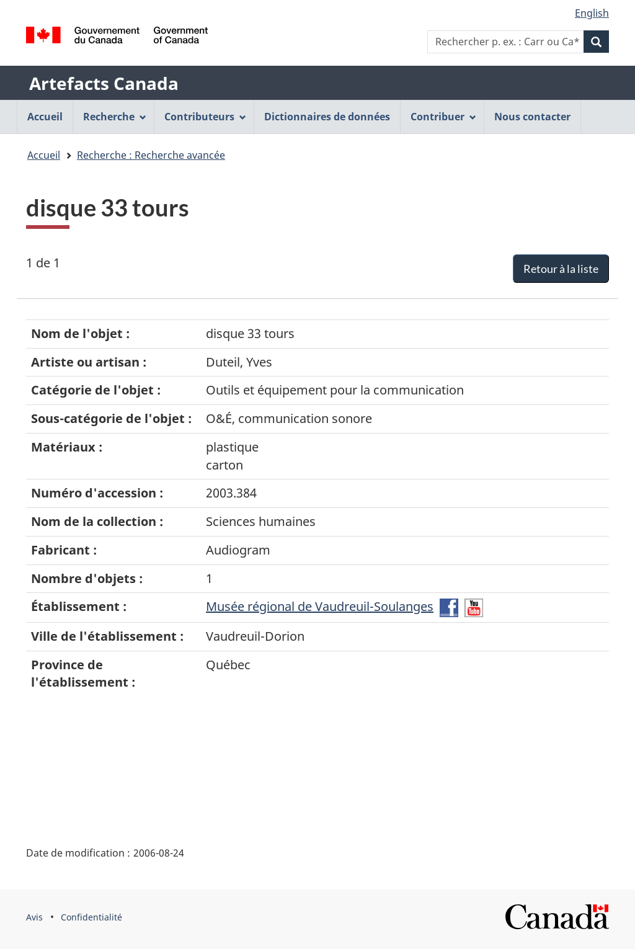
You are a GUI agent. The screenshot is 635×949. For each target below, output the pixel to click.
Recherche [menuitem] (114, 116)
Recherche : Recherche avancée (151, 155)
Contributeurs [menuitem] (205, 116)
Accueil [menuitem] (45, 116)
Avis (34, 917)
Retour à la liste (560, 268)
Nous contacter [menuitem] (532, 116)
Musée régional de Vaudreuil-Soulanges (319, 606)
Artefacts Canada (104, 83)
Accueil (43, 155)
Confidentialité (91, 917)
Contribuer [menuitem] (443, 116)
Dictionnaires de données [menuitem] (327, 116)
